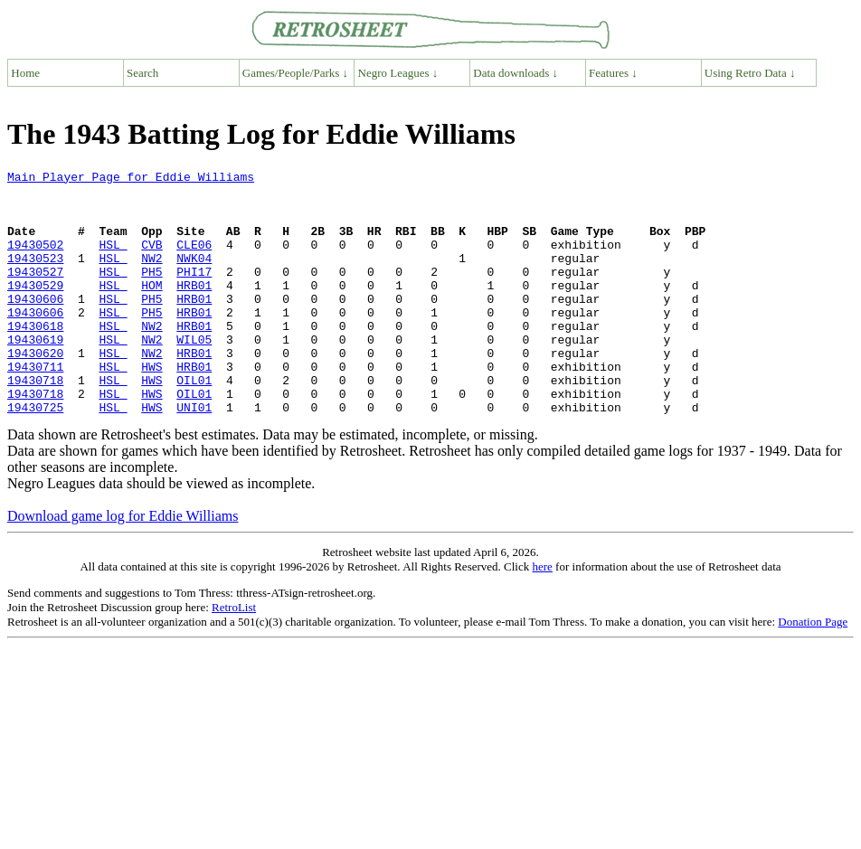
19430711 (35, 407)
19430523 (35, 277)
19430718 (35, 423)
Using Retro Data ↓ (750, 73)
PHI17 (194, 293)
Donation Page (812, 670)
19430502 (35, 260)
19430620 (35, 390)
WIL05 (194, 374)
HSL (113, 260)
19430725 (35, 456)
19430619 (35, 374)
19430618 (35, 358)
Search (142, 73)
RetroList (234, 656)
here (542, 615)
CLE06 (194, 260)
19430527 (35, 293)
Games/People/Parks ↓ (295, 73)
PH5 (151, 293)
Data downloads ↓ (515, 73)
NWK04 (194, 277)
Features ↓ (613, 73)
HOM (151, 309)
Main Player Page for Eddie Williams (130, 179)
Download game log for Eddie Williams (122, 564)
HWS (151, 407)
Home (25, 73)
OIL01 (194, 423)
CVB (151, 260)
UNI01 (194, 456)
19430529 (35, 309)
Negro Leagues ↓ (398, 73)
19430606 (35, 325)
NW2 (151, 277)
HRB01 (194, 309)
